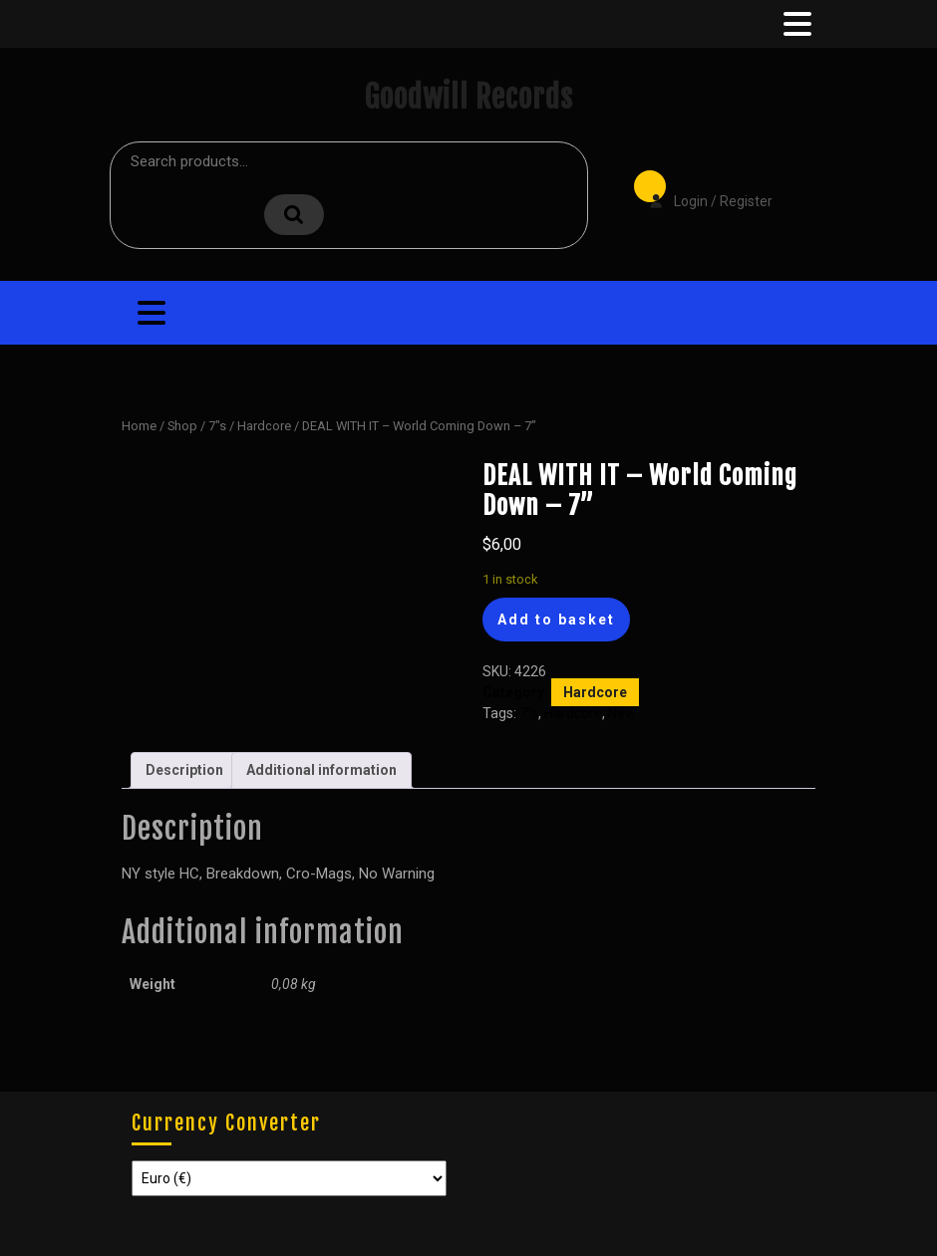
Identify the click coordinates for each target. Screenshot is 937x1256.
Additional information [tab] (321, 770)
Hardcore (264, 425)
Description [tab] (184, 770)
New (622, 713)
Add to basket (556, 620)
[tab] (795, 24)
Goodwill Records (468, 97)
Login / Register (701, 187)
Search (294, 214)
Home (139, 425)
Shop (182, 425)
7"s (217, 425)
